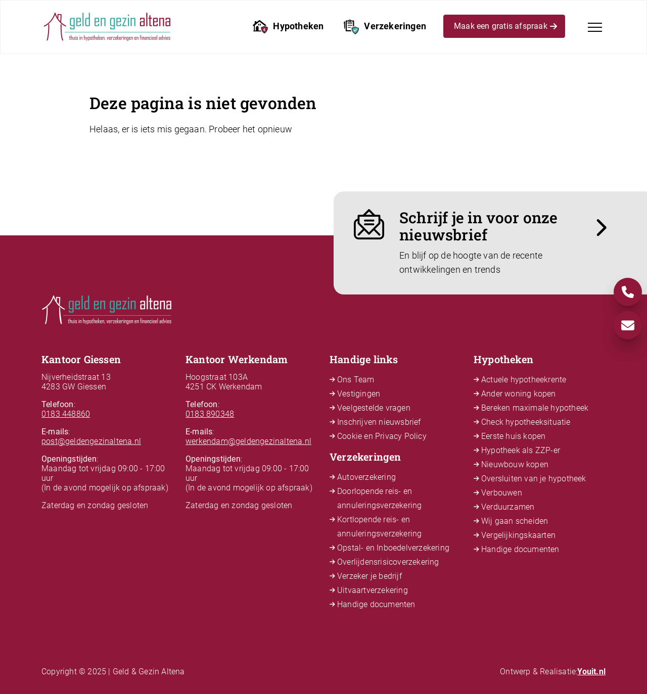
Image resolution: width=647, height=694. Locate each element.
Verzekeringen (385, 26)
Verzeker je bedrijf (369, 576)
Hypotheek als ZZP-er (520, 450)
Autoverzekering (366, 477)
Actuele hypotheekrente (523, 379)
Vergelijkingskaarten (518, 535)
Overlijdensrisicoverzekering (388, 562)
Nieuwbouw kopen (514, 464)
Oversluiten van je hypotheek (533, 478)
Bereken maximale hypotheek (534, 408)
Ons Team (356, 379)
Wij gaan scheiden (514, 521)
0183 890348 (210, 414)
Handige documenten (376, 604)
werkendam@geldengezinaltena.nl (248, 441)
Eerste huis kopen (513, 436)
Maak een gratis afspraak (505, 27)
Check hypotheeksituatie (526, 422)
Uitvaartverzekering (372, 590)
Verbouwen (501, 493)
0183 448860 (65, 414)
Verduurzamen (507, 507)
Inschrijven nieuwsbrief (379, 422)
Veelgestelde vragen (373, 408)
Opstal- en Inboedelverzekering (393, 548)
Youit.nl (591, 671)
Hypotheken (288, 26)
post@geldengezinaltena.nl (91, 441)
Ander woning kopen (518, 394)
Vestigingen (358, 394)
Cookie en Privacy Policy (382, 436)
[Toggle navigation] (595, 27)
